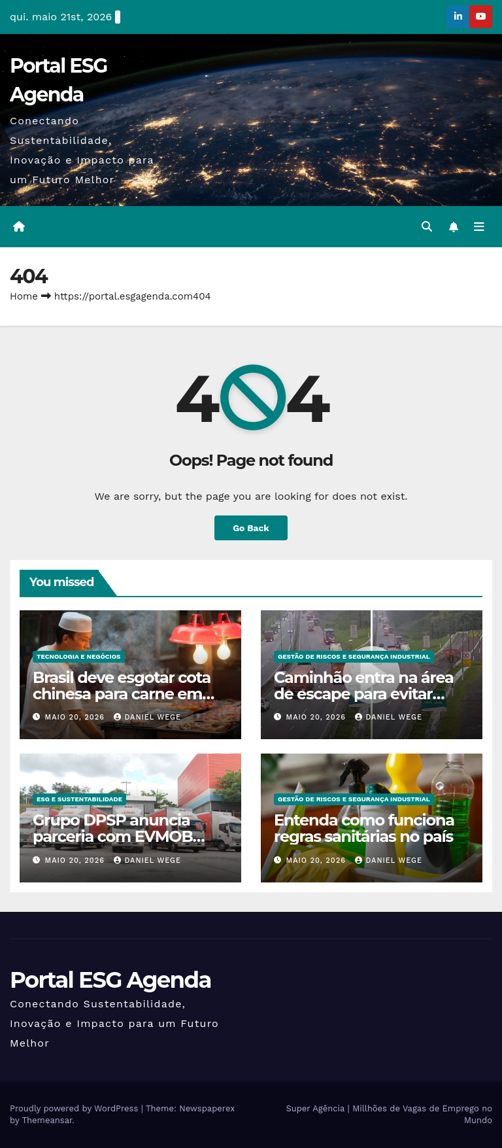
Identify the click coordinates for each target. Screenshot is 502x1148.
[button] (427, 226)
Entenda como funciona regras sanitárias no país (364, 828)
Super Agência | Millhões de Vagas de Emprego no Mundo (389, 1115)
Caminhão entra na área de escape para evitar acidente (364, 694)
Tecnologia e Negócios (79, 656)
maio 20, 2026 (76, 717)
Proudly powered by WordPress (75, 1109)
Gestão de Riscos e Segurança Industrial (354, 656)
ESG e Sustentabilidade (79, 799)
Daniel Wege (147, 717)
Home (24, 297)
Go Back (251, 528)
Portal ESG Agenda (110, 980)
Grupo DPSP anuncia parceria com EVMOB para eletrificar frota (113, 837)
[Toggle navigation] (479, 227)
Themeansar (47, 1121)
